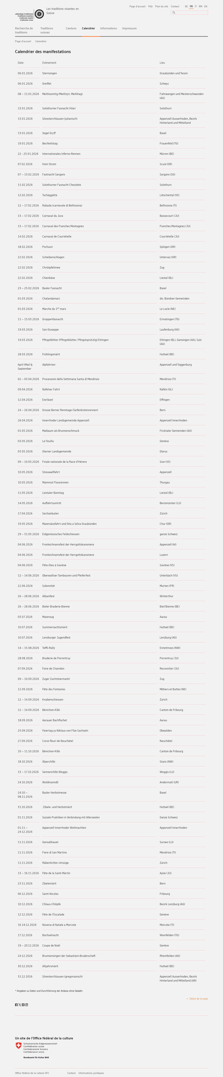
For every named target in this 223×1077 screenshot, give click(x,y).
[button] (172, 12)
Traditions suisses (46, 30)
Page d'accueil (137, 6)
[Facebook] (16, 1004)
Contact (175, 6)
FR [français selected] (191, 6)
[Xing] (23, 1004)
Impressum (129, 28)
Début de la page (198, 998)
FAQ (150, 6)
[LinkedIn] (26, 1004)
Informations (108, 28)
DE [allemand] (186, 6)
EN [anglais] (205, 6)
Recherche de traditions (24, 30)
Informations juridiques (91, 1073)
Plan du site (161, 6)
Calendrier (91, 30)
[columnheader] (29, 63)
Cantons (71, 28)
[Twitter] (20, 1004)
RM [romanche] (200, 6)
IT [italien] (196, 6)
